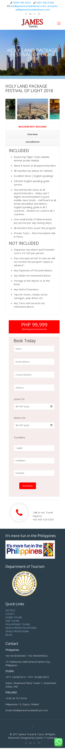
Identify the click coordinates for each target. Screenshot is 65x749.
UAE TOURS (12, 621)
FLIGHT (9, 614)
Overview (32, 134)
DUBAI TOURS (13, 618)
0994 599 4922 (22, 2)
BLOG (8, 635)
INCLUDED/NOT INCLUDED (32, 126)
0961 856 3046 (45, 2)
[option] (32, 109)
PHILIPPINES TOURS (17, 625)
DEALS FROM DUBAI (17, 632)
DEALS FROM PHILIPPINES (21, 628)
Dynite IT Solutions (46, 738)
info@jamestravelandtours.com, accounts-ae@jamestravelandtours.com (34, 7)
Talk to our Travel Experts (43, 515)
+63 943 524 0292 (43, 520)
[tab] (32, 127)
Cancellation (33, 141)
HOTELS (10, 611)
